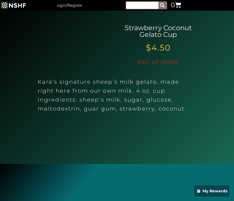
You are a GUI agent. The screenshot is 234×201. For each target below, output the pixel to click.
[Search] (162, 5)
